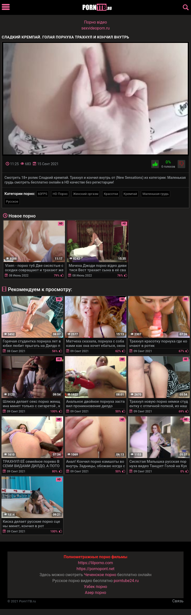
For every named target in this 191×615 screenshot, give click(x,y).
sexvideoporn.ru (95, 28)
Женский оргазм (85, 194)
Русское (12, 201)
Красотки (111, 194)
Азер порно (95, 592)
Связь (178, 601)
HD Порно (60, 194)
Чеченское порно (100, 574)
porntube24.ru (126, 580)
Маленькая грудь (156, 194)
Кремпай (130, 194)
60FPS (42, 194)
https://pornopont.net (95, 568)
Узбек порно (95, 586)
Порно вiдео (95, 22)
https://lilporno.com (95, 562)
